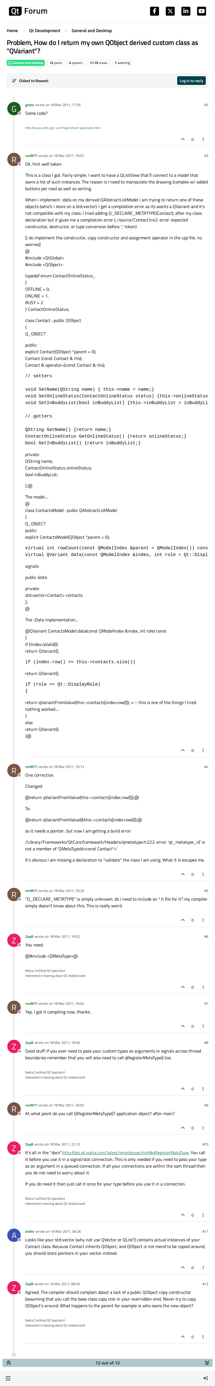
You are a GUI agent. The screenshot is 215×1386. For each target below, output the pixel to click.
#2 (206, 105)
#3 (206, 155)
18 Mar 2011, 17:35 (65, 105)
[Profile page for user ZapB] (14, 940)
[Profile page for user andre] (14, 1235)
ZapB (29, 936)
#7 (206, 1003)
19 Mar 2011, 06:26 (66, 1231)
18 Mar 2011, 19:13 (69, 766)
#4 (206, 766)
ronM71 (31, 155)
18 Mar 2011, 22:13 (65, 1144)
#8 (206, 1042)
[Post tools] (203, 139)
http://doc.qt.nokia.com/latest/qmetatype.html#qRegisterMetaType (125, 1152)
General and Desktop (25, 62)
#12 (205, 1284)
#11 (205, 1231)
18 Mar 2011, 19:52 (65, 936)
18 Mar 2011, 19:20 (69, 890)
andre (29, 1231)
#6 (206, 936)
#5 (206, 890)
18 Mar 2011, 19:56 (65, 1042)
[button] (8, 1378)
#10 (205, 1144)
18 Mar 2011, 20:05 (69, 1105)
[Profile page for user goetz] (14, 108)
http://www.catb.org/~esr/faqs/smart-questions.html (63, 127)
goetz (29, 105)
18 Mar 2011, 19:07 (69, 155)
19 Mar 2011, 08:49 (65, 1284)
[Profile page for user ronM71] (14, 159)
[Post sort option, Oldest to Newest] (30, 80)
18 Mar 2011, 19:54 (69, 1003)
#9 (206, 1105)
